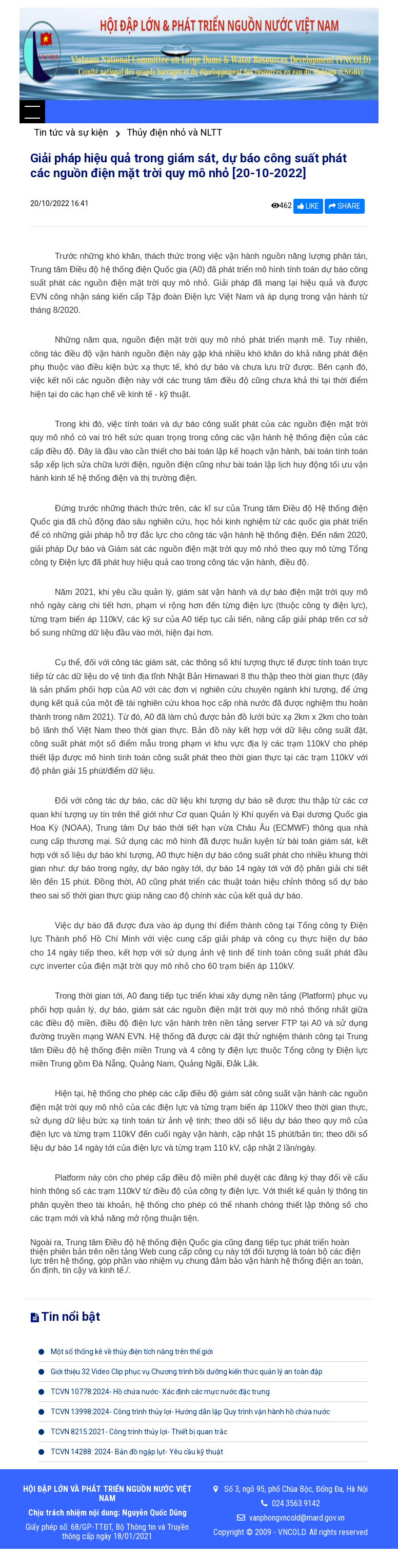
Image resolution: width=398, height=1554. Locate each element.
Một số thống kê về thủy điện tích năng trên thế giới (125, 1351)
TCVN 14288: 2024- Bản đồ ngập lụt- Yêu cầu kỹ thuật (130, 1452)
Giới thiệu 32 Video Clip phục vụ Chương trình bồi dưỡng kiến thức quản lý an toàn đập (180, 1372)
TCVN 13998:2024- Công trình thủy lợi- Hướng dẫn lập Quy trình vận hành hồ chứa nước (184, 1412)
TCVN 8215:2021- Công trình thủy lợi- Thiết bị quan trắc (132, 1432)
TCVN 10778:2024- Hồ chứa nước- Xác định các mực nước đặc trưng (154, 1392)
